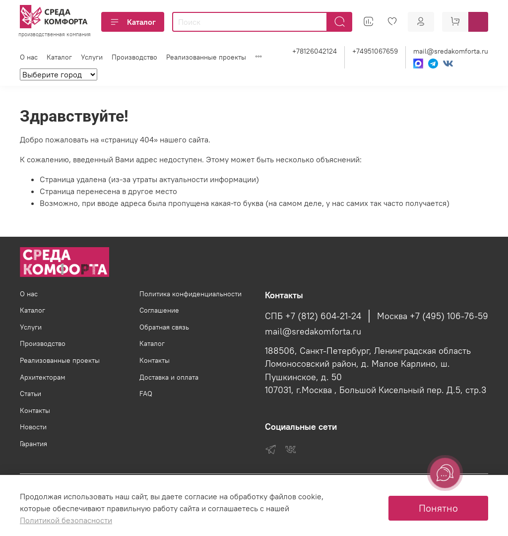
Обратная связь (164, 327)
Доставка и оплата (168, 377)
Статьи (30, 393)
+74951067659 (375, 51)
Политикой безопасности (66, 520)
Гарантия (33, 443)
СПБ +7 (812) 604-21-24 (313, 316)
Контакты (35, 410)
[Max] (418, 63)
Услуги (92, 57)
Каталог (133, 22)
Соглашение (159, 310)
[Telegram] (433, 63)
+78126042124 (314, 51)
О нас (29, 57)
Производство (134, 57)
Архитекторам (42, 377)
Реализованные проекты (206, 57)
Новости (33, 426)
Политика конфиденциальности (190, 293)
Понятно (438, 508)
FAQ (145, 393)
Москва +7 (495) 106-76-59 (432, 316)
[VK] (448, 63)
